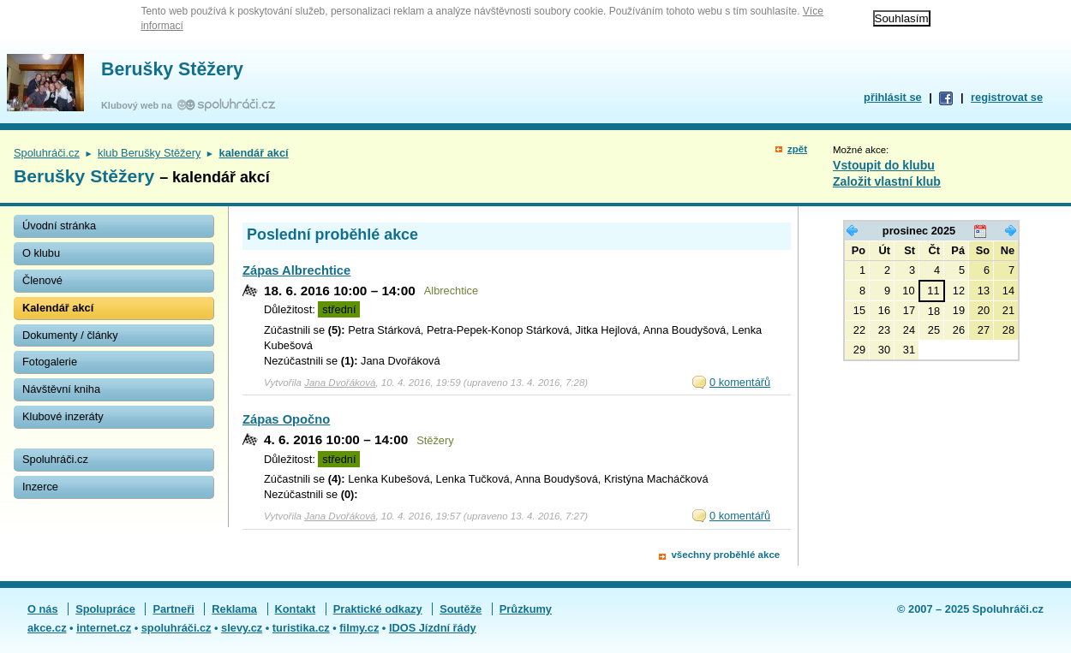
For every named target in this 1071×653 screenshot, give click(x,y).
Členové (42, 280)
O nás (42, 609)
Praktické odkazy (377, 609)
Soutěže (461, 609)
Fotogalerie (49, 361)
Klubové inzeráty (63, 416)
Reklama (234, 609)
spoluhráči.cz (176, 627)
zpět (797, 149)
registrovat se (1007, 97)
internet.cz (103, 627)
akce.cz (47, 627)
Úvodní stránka (59, 225)
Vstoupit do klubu (884, 165)
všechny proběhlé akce (725, 554)
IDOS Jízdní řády (432, 627)
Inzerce (40, 486)
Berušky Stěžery (172, 69)
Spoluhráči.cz (47, 152)
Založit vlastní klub (887, 181)
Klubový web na (139, 105)
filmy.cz (359, 627)
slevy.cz (241, 627)
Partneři (173, 609)
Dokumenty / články (70, 335)
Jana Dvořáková (339, 382)
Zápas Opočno (286, 419)
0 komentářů (739, 382)
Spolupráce (105, 609)
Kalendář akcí (57, 307)
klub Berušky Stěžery (149, 152)
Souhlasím (902, 18)
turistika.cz (301, 627)
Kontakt (295, 609)
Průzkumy (526, 609)
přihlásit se (893, 97)
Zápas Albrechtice (296, 270)
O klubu (41, 252)
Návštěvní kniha (61, 389)
